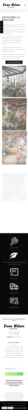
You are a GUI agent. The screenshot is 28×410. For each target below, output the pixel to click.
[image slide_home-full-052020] (14, 114)
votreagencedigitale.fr (18, 395)
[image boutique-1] (14, 147)
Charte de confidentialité (12, 399)
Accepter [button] (5, 408)
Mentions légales (19, 397)
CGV (21, 399)
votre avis (10, 319)
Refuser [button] (10, 408)
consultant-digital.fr (9, 397)
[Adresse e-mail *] (14, 369)
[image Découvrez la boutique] (14, 82)
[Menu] (25, 5)
